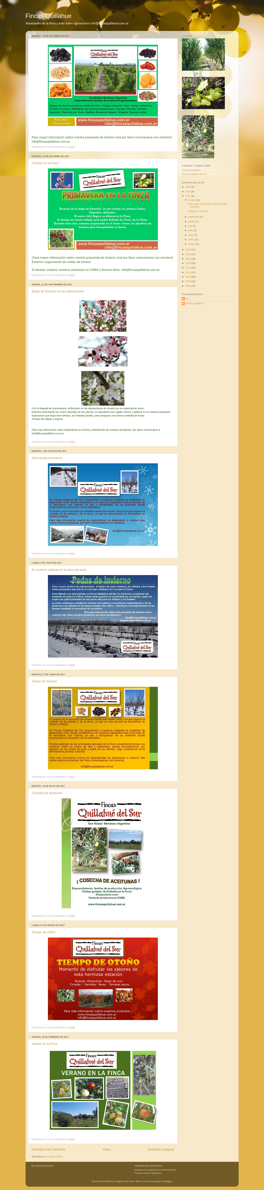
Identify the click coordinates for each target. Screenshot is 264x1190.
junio (191, 230)
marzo (191, 239)
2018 (188, 191)
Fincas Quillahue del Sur (194, 174)
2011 (188, 272)
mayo (191, 235)
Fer (187, 298)
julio (190, 226)
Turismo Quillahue (191, 170)
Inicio (107, 1149)
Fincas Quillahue (49, 15)
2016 (188, 249)
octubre (192, 200)
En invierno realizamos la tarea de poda (59, 569)
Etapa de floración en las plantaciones (58, 291)
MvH (138, 1181)
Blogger (168, 1181)
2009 (188, 281)
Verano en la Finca (45, 1043)
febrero (192, 244)
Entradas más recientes (49, 1149)
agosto (192, 221)
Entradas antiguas (161, 1149)
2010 (188, 277)
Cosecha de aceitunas (47, 793)
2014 (188, 258)
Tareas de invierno (44, 681)
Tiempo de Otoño (43, 932)
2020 (188, 187)
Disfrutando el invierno (47, 458)
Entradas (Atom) (54, 1156)
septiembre (194, 217)
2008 (188, 286)
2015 (188, 254)
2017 (188, 196)
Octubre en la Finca (45, 163)
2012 (188, 267)
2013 (188, 263)
